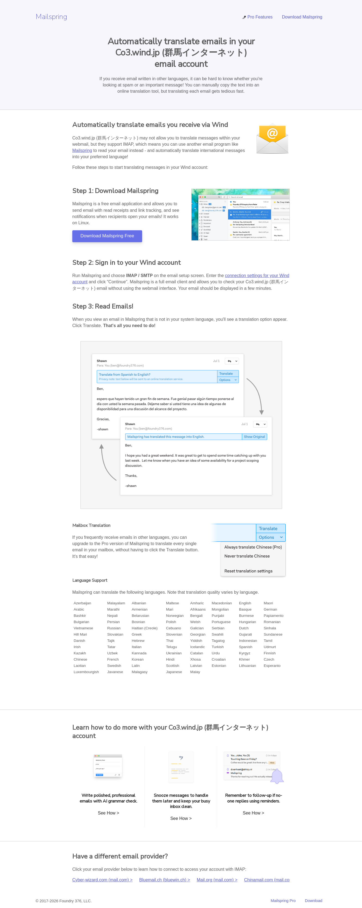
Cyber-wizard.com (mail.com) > (102, 880)
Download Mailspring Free (107, 235)
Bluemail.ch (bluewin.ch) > (164, 880)
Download (313, 900)
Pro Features (257, 17)
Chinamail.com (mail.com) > (271, 880)
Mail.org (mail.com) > (217, 880)
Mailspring (51, 16)
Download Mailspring (302, 17)
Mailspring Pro (283, 900)
